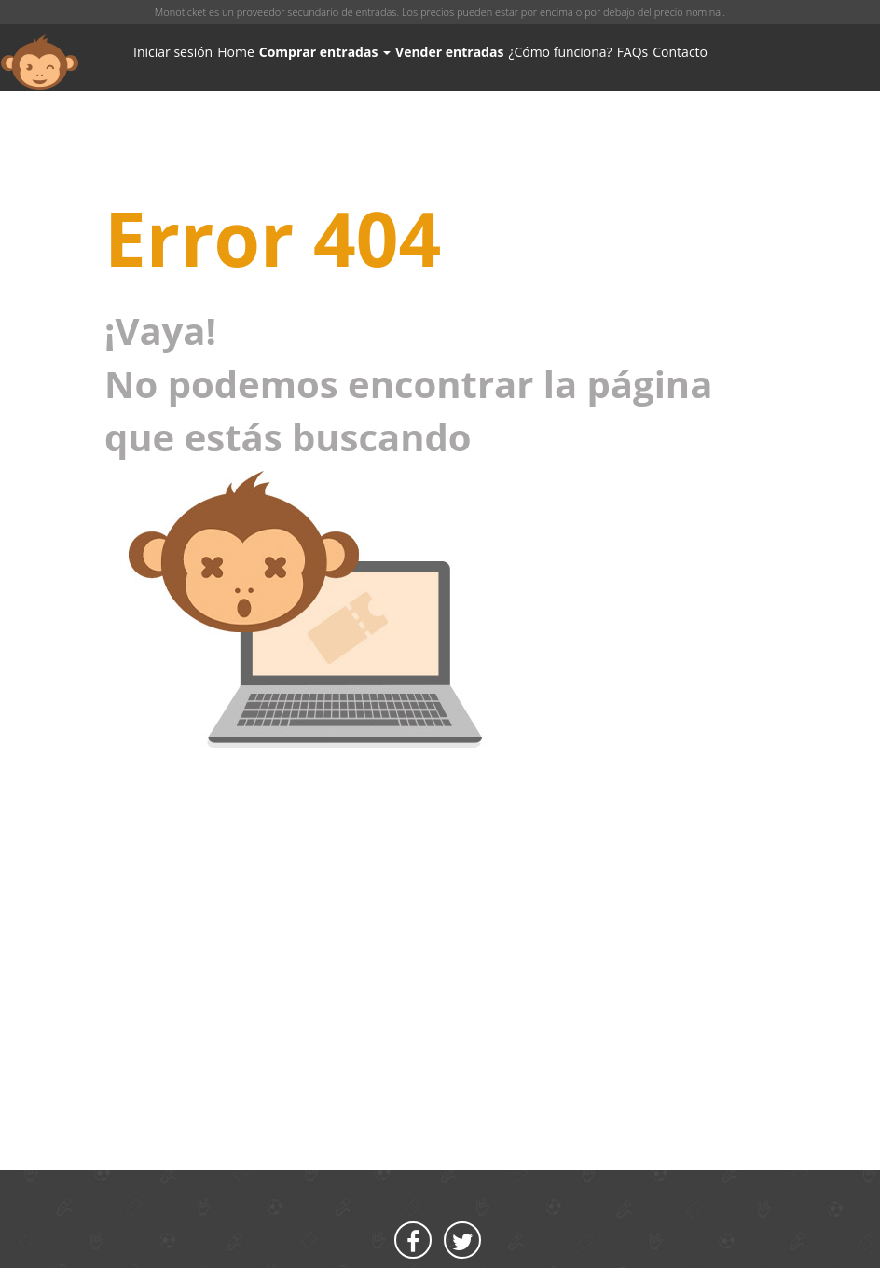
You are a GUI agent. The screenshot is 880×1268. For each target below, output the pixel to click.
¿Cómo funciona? (560, 52)
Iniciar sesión (173, 52)
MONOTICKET (39, 62)
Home (235, 52)
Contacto (680, 52)
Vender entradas (449, 52)
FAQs (633, 52)
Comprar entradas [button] (325, 52)
